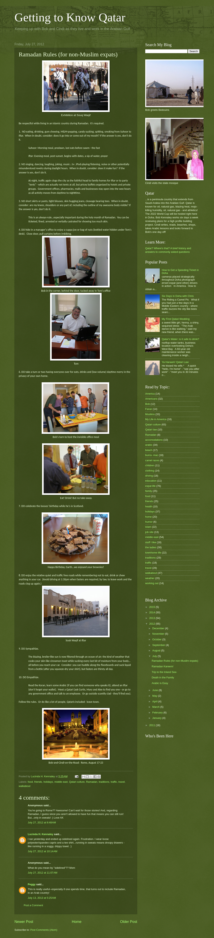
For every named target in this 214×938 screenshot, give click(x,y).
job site (149, 532)
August (156, 650)
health (148, 506)
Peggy (32, 884)
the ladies (150, 547)
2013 (152, 618)
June (155, 690)
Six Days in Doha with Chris (178, 295)
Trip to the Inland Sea (164, 672)
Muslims (150, 414)
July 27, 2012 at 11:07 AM (42, 872)
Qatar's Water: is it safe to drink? (180, 339)
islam (148, 526)
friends (38, 781)
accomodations (154, 439)
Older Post (128, 922)
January (157, 717)
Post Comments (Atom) (43, 929)
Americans (151, 398)
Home (76, 922)
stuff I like (150, 542)
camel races (152, 460)
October (157, 639)
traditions (104, 781)
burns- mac (151, 455)
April (155, 701)
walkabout (24, 786)
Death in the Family (163, 677)
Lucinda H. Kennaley (40, 834)
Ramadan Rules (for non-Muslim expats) (175, 660)
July (154, 656)
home (148, 516)
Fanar (148, 408)
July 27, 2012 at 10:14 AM (42, 851)
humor (149, 521)
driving (149, 475)
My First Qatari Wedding (176, 318)
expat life (150, 485)
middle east (61, 781)
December (158, 628)
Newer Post (23, 922)
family (148, 490)
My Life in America (155, 419)
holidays (48, 781)
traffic (114, 781)
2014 (152, 612)
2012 (152, 623)
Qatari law (151, 429)
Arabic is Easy (160, 683)
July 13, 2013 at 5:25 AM (42, 897)
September (159, 645)
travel (121, 781)
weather (149, 578)
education (150, 480)
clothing (149, 470)
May (155, 695)
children (149, 465)
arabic (148, 444)
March (156, 706)
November (158, 633)
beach (148, 450)
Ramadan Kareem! (162, 666)
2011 (152, 725)
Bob (147, 403)
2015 (152, 606)
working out (151, 583)
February (157, 712)
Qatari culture (77, 781)
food (30, 781)
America (150, 393)
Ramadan (91, 781)
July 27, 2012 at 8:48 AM (42, 822)
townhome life (153, 552)
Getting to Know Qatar (70, 17)
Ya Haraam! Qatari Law (175, 362)
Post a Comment (33, 905)
